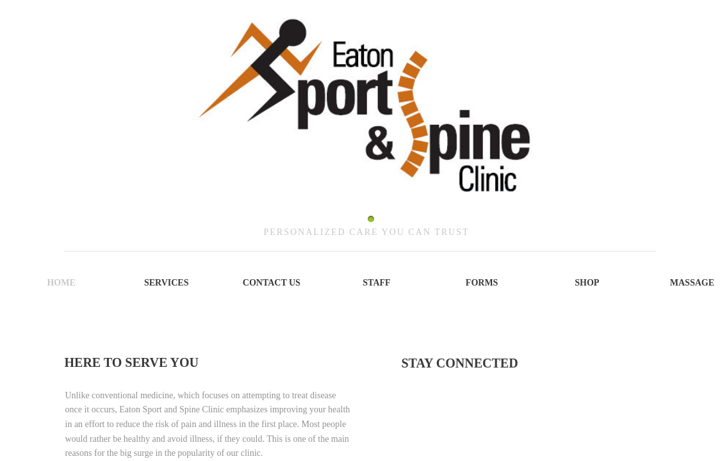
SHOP (587, 282)
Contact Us (271, 282)
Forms (482, 282)
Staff (376, 282)
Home (61, 282)
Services (166, 282)
